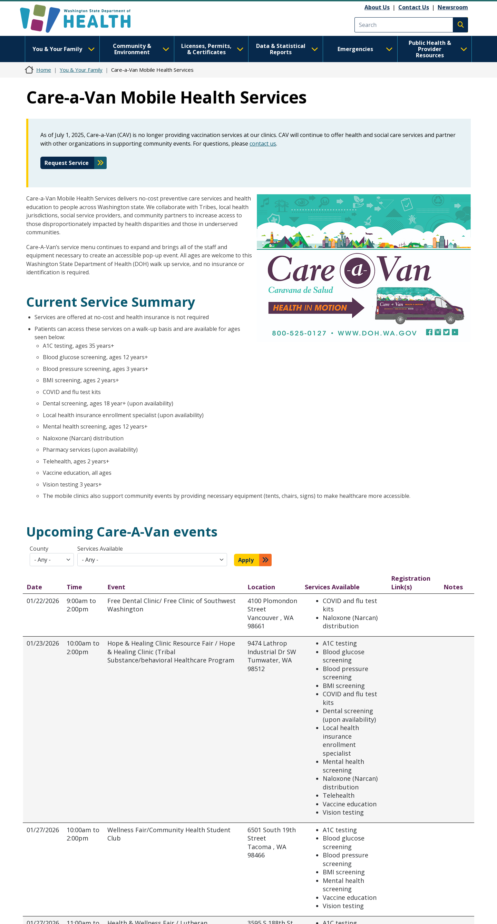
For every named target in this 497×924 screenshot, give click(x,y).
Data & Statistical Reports (287, 49)
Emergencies (365, 49)
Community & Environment (141, 49)
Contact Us (413, 7)
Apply (246, 560)
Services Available (100, 548)
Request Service (67, 163)
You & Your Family (63, 49)
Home (43, 69)
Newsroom (453, 7)
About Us (377, 7)
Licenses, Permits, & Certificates (212, 49)
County (39, 548)
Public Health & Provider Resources (438, 49)
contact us (263, 143)
